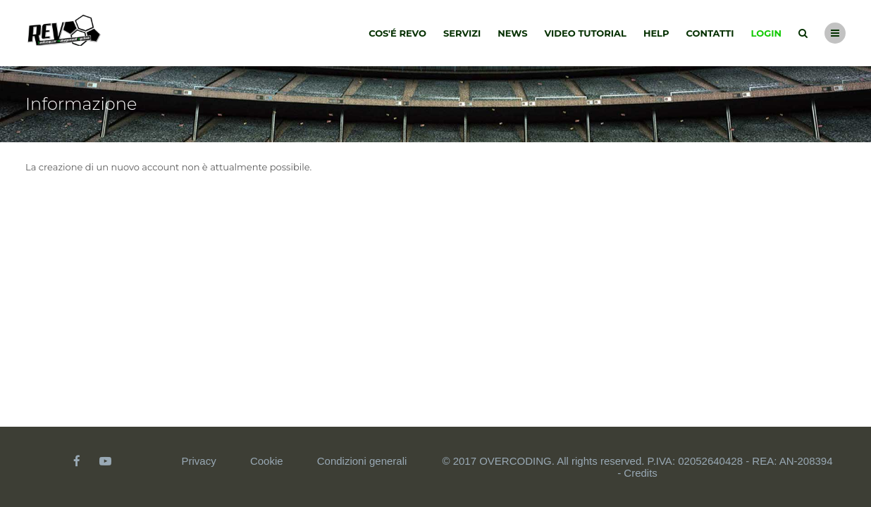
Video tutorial (585, 33)
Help (656, 33)
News (512, 33)
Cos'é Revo (397, 33)
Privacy (199, 461)
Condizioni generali (362, 461)
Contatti (710, 33)
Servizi (462, 33)
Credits (640, 473)
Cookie (266, 461)
